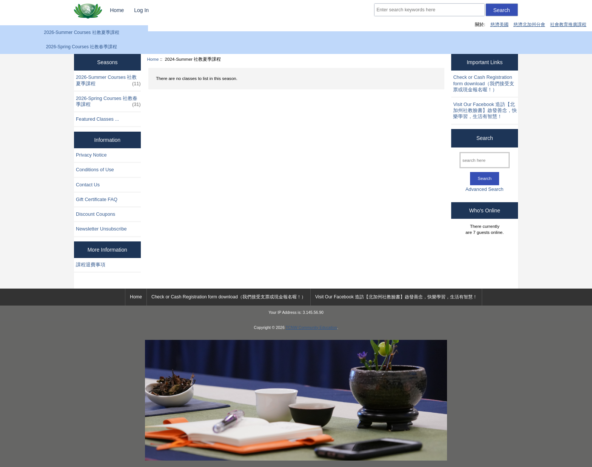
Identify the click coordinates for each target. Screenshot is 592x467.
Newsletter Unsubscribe (101, 229)
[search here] (484, 160)
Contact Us (88, 184)
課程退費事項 (90, 264)
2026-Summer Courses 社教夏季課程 (81, 32)
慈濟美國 (499, 24)
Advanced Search (485, 189)
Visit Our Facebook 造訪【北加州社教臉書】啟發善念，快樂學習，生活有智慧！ (485, 110)
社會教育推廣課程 (568, 24)
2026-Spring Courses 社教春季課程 (81, 46)
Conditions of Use (95, 169)
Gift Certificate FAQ (96, 199)
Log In (141, 10)
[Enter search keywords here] (429, 10)
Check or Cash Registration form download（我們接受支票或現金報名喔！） (483, 83)
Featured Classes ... (97, 119)
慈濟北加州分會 (529, 24)
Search (484, 138)
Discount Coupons (95, 214)
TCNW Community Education (311, 328)
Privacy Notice (91, 155)
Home (117, 10)
